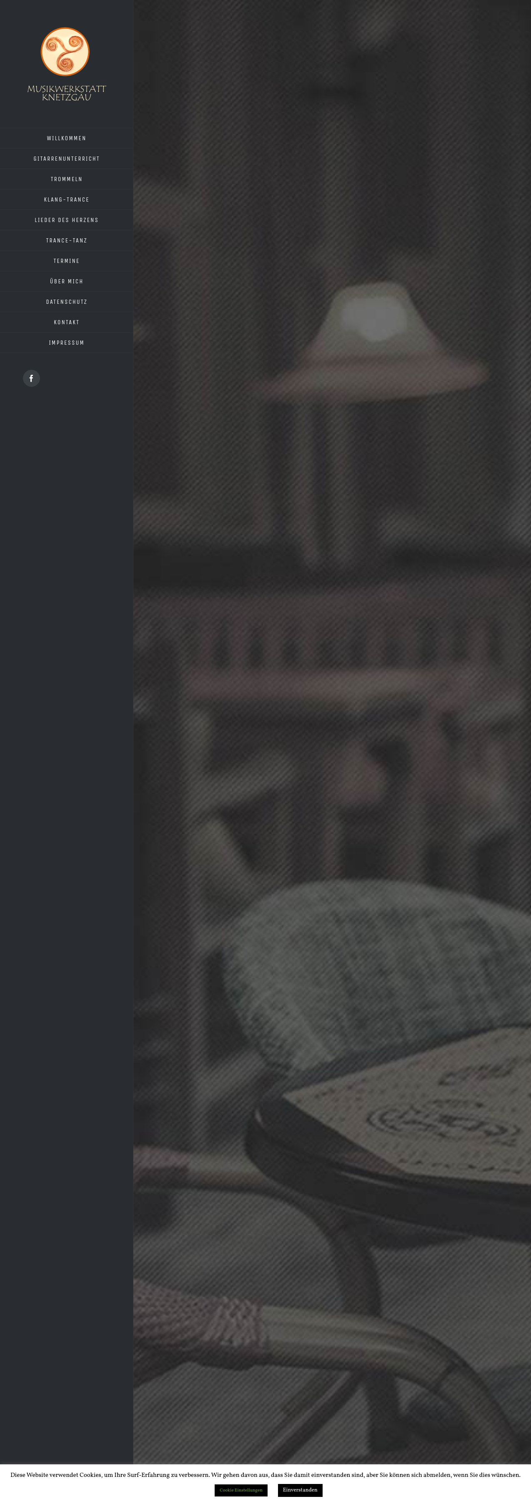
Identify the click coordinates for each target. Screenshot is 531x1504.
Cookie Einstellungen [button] (241, 1490)
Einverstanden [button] (300, 1490)
